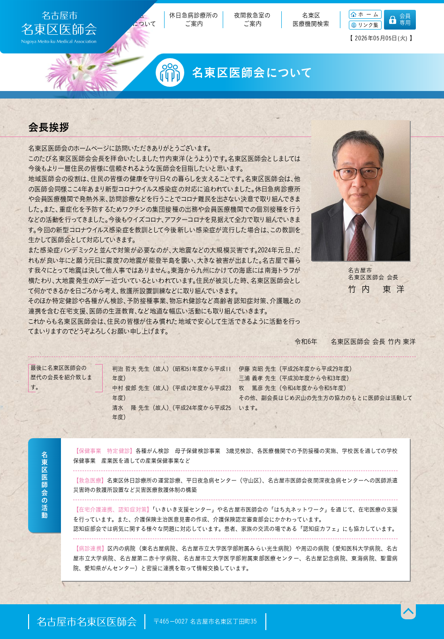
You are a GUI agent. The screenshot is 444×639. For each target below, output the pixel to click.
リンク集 (368, 25)
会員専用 (405, 19)
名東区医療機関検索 (311, 19)
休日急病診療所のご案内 (193, 19)
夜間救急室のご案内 (252, 19)
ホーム (369, 14)
